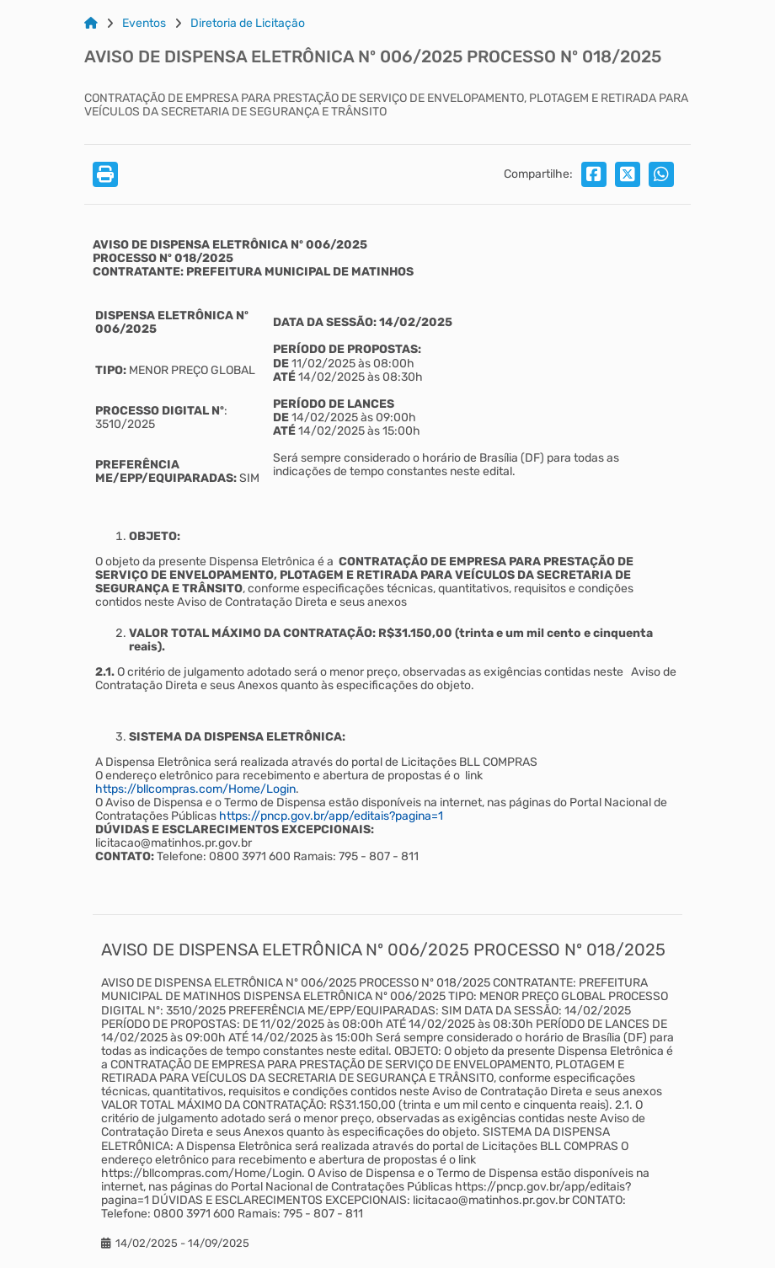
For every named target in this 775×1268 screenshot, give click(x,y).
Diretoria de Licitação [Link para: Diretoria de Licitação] (247, 23)
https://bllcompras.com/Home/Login (195, 789)
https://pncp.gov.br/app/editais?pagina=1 (331, 816)
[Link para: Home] (91, 23)
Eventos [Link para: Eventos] (144, 23)
